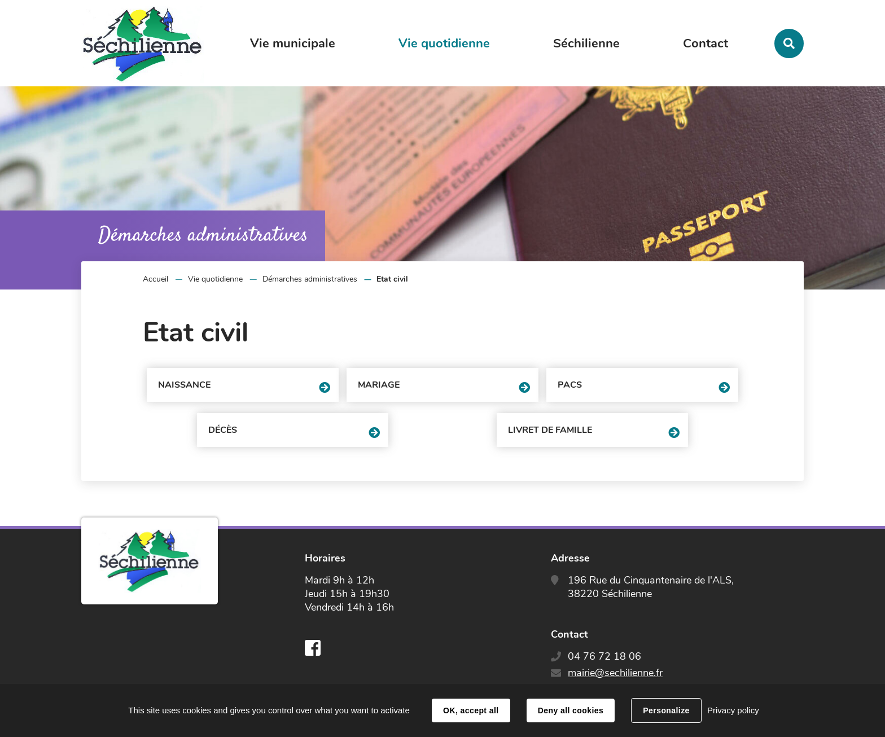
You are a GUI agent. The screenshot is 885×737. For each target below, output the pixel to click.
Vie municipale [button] (292, 43)
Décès (222, 430)
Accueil (155, 279)
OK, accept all (470, 710)
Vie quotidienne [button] (444, 43)
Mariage (379, 385)
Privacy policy (733, 710)
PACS (570, 385)
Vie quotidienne (215, 279)
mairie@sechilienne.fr (615, 672)
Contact (705, 43)
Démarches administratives (309, 279)
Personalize (666, 710)
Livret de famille (550, 430)
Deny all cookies (570, 710)
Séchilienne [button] (586, 43)
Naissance (184, 385)
